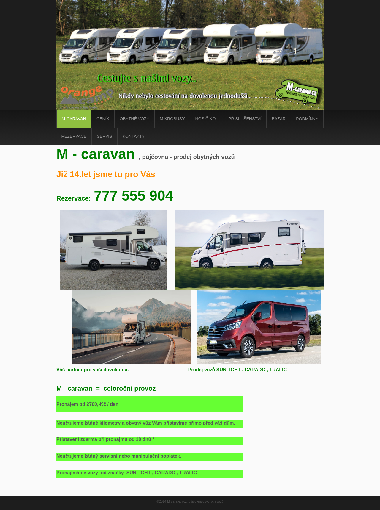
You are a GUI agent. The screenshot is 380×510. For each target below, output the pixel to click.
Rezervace (74, 136)
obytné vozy (134, 118)
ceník (102, 118)
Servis (104, 136)
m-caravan (74, 118)
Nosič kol (206, 118)
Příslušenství (244, 118)
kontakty (134, 136)
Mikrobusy (172, 118)
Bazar (279, 118)
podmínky (307, 118)
